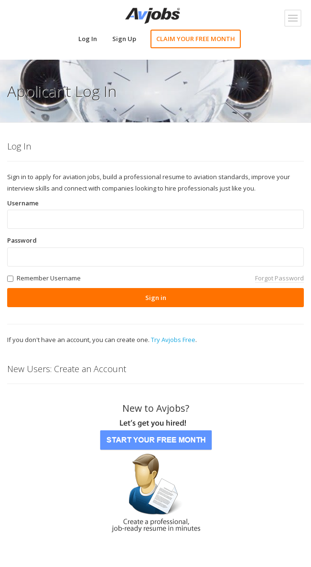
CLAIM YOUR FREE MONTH (195, 38)
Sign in (155, 297)
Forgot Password (279, 278)
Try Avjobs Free (173, 339)
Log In (87, 38)
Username (23, 203)
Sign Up (124, 38)
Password (22, 240)
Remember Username (49, 278)
